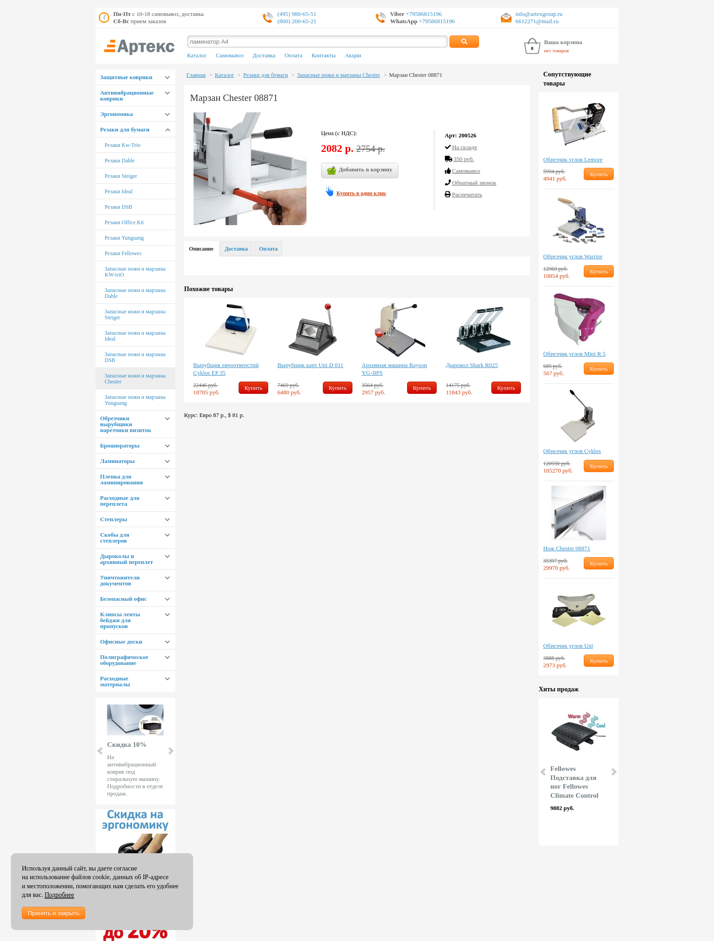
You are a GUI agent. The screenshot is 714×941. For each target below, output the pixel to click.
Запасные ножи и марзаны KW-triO (135, 272)
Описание (201, 249)
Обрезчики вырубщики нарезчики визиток (125, 424)
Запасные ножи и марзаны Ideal (135, 336)
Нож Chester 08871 (566, 548)
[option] (230, 350)
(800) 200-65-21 (296, 21)
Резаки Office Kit (124, 222)
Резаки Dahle (120, 160)
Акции (353, 55)
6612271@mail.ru (537, 21)
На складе (464, 147)
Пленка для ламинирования (121, 479)
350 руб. (464, 159)
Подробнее (59, 894)
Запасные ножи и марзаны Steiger (135, 314)
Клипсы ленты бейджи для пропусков (120, 620)
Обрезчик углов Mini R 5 (574, 353)
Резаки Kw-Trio (123, 145)
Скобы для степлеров (114, 537)
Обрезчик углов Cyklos (572, 451)
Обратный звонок (474, 182)
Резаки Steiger (121, 176)
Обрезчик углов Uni (568, 645)
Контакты (323, 55)
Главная (195, 75)
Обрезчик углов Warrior (572, 256)
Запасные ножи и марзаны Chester (135, 378)
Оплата (293, 55)
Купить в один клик (361, 193)
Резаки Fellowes (123, 253)
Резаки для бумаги (125, 129)
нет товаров (556, 50)
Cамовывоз (466, 170)
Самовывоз (230, 55)
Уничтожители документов (120, 580)
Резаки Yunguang (124, 238)
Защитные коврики (126, 77)
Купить (254, 387)
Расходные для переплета (119, 500)
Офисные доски (121, 641)
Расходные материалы (115, 681)
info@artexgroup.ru (538, 13)
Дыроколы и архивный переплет (126, 559)
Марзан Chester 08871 (416, 75)
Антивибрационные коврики (127, 95)
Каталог (197, 55)
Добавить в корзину (360, 170)
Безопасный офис (123, 598)
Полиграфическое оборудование (124, 660)
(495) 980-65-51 (296, 13)
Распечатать (467, 194)
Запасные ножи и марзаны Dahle (135, 293)
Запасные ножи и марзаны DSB (135, 357)
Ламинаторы (117, 461)
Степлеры (113, 519)
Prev (100, 751)
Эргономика (116, 114)
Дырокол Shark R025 (472, 365)
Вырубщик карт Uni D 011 (310, 365)
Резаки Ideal (119, 191)
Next (170, 751)
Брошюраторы (120, 445)
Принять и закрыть (53, 913)
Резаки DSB (119, 207)
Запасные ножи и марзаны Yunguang (135, 400)
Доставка (264, 55)
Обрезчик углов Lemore (572, 159)
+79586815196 (423, 13)
